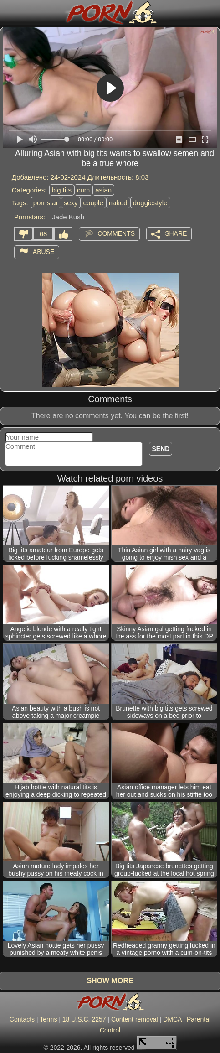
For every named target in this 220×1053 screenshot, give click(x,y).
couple (93, 203)
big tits (62, 190)
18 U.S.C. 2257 (84, 1019)
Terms (48, 1019)
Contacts (22, 1019)
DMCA (172, 1019)
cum (83, 190)
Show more (110, 981)
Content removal (134, 1019)
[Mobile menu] (8, 12)
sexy (71, 203)
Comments (116, 233)
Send (160, 448)
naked (118, 203)
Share (176, 233)
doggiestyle (150, 203)
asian (103, 190)
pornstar (45, 203)
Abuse (43, 251)
